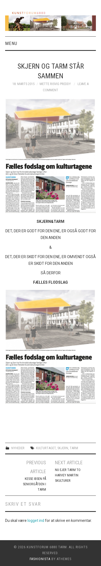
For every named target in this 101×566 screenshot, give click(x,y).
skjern (62, 448)
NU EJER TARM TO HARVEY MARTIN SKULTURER (68, 475)
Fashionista (40, 559)
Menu (11, 43)
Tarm (74, 448)
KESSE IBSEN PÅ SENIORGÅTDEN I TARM (34, 484)
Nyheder (18, 448)
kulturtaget (46, 448)
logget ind (35, 520)
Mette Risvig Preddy (55, 84)
